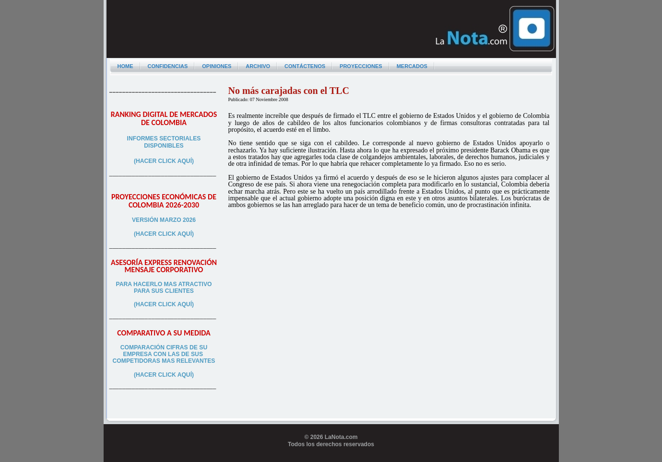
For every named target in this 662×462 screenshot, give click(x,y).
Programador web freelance (331, 458)
